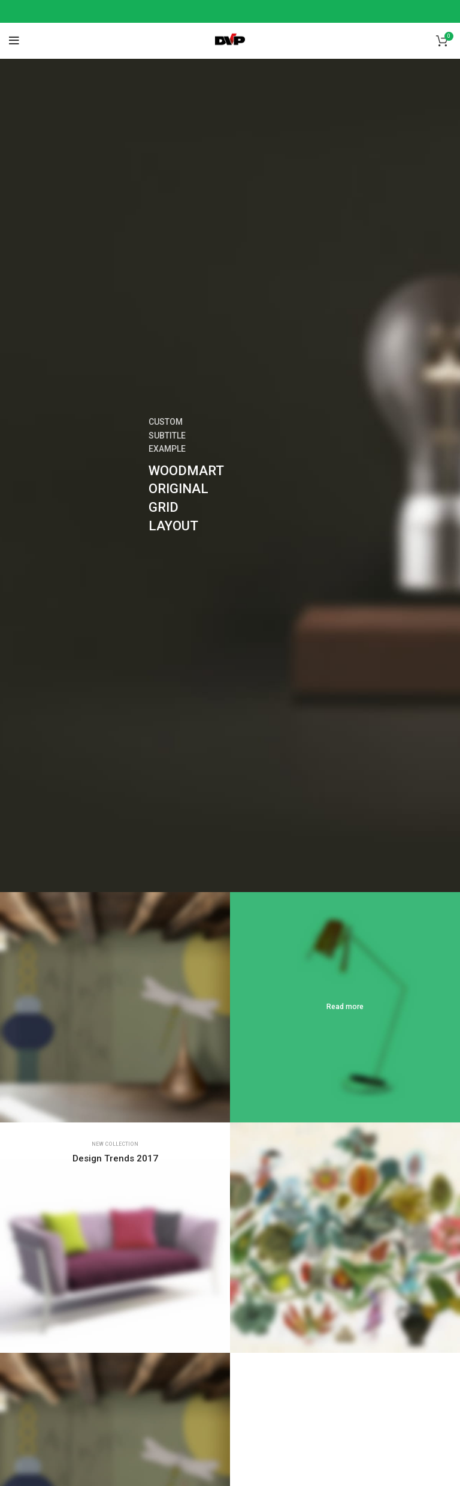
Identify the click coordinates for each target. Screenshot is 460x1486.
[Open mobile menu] (14, 41)
